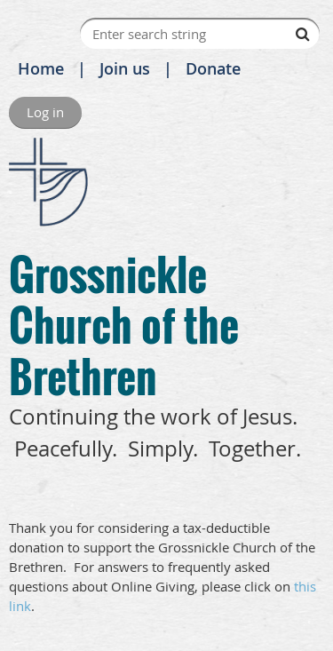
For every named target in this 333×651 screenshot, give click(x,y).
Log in (45, 112)
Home (41, 68)
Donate (213, 68)
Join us (124, 68)
